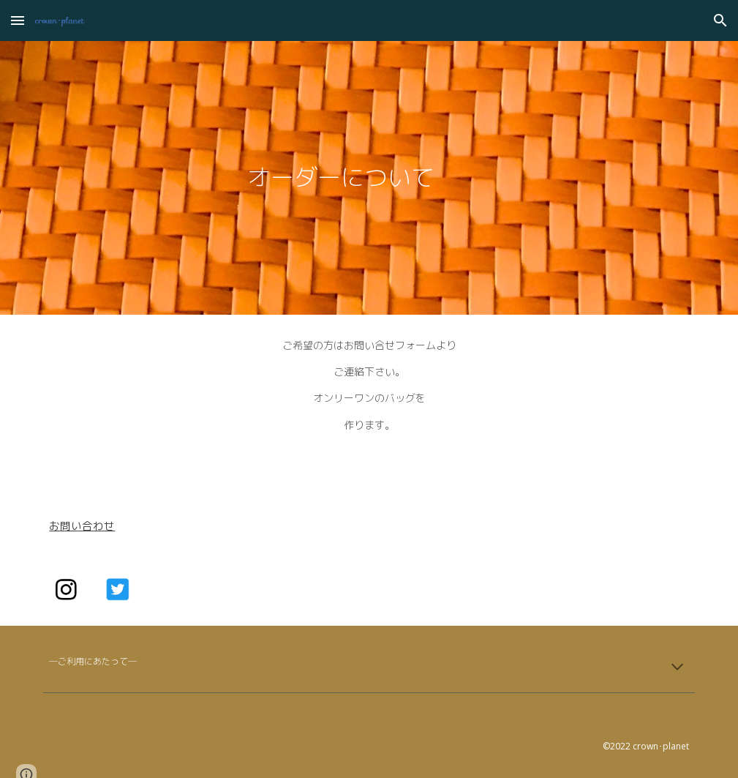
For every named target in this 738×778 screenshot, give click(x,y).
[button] (17, 20)
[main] (341, 177)
